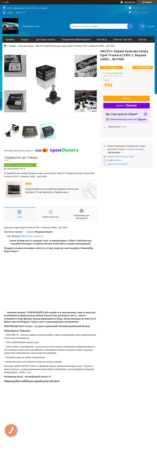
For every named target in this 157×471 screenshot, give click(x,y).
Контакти (102, 39)
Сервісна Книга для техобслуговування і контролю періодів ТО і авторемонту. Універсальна (52, 190)
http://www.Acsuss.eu (32, 236)
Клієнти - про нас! (123, 39)
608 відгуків (129, 2)
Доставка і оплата (45, 39)
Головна (10, 39)
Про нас (142, 39)
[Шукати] (130, 26)
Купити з (126, 105)
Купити (126, 98)
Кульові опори (25, 46)
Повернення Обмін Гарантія (76, 39)
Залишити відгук (141, 12)
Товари (24, 39)
